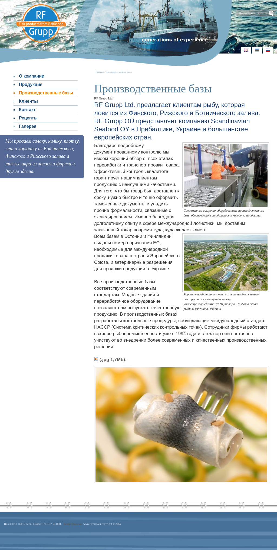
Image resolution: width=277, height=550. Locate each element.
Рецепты (28, 118)
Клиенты (28, 101)
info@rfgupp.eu (72, 523)
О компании (31, 76)
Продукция (30, 84)
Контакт (27, 109)
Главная (99, 72)
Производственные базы (46, 93)
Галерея (28, 126)
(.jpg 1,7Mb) (109, 359)
